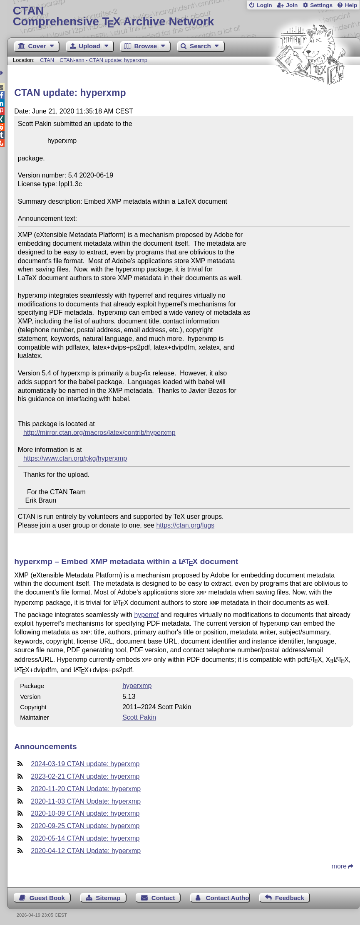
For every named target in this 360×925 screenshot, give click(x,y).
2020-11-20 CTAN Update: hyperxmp (86, 785)
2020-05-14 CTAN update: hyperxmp (85, 835)
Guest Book (47, 894)
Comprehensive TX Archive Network (184, 16)
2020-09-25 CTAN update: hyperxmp (85, 822)
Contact (163, 894)
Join (292, 5)
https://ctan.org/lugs (185, 525)
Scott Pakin (139, 714)
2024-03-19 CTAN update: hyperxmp (85, 760)
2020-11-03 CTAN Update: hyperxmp (86, 798)
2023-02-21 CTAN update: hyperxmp (85, 773)
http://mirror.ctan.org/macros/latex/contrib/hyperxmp (99, 432)
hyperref (146, 613)
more (339, 862)
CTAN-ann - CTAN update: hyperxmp (103, 60)
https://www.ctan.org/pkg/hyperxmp (75, 458)
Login (264, 5)
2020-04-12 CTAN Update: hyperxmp (86, 847)
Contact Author (228, 894)
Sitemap (108, 894)
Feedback (289, 894)
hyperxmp (136, 682)
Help (351, 5)
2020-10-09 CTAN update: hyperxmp (85, 810)
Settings (321, 5)
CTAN (47, 60)
